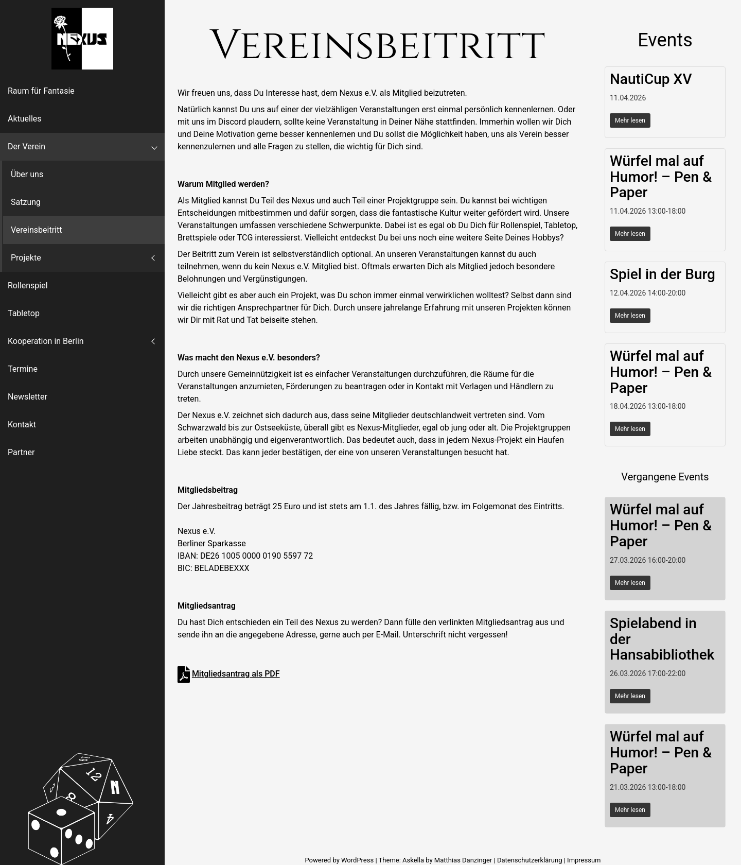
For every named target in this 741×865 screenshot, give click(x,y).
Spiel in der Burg (662, 274)
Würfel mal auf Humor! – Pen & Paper (661, 176)
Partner (21, 452)
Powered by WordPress (340, 860)
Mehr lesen (630, 120)
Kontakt (22, 424)
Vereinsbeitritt (36, 230)
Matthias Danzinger (463, 860)
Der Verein (26, 146)
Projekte (26, 258)
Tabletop (24, 313)
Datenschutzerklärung (529, 860)
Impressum (584, 860)
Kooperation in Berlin (46, 341)
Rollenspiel (28, 285)
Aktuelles (25, 119)
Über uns (27, 174)
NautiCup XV (651, 79)
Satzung (26, 202)
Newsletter (27, 397)
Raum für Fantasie (41, 91)
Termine (23, 369)
